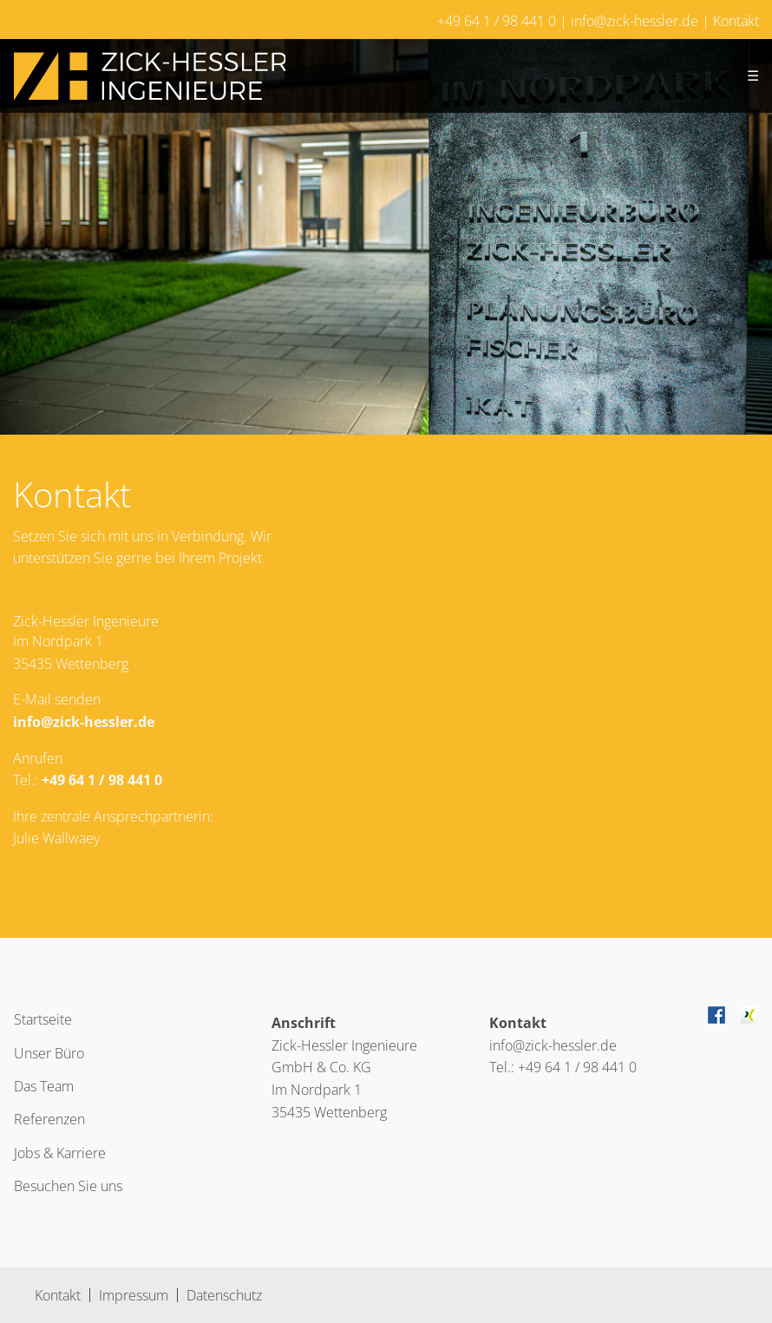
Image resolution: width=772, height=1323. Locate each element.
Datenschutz (224, 1295)
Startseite (43, 1019)
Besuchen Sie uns (68, 1185)
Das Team (44, 1086)
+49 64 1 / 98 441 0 (496, 20)
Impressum (133, 1295)
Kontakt (736, 20)
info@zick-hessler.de (634, 20)
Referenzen (49, 1119)
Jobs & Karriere (60, 1153)
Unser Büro (49, 1053)
